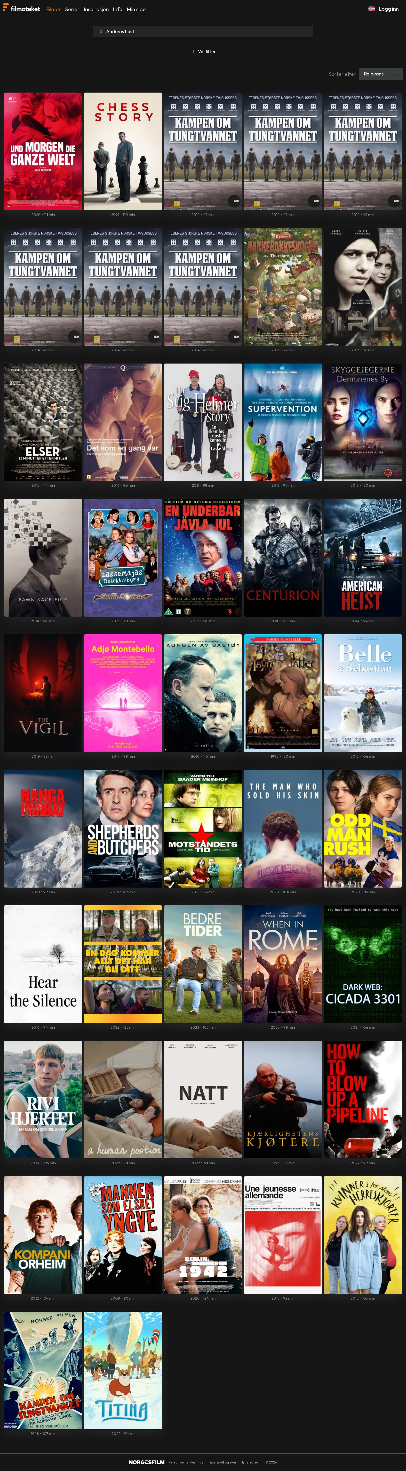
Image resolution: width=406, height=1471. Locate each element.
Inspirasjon (96, 9)
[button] (371, 8)
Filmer (53, 9)
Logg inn (389, 8)
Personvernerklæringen (187, 1462)
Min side (136, 9)
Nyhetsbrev (250, 1462)
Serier (72, 9)
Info (117, 9)
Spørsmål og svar (222, 1462)
